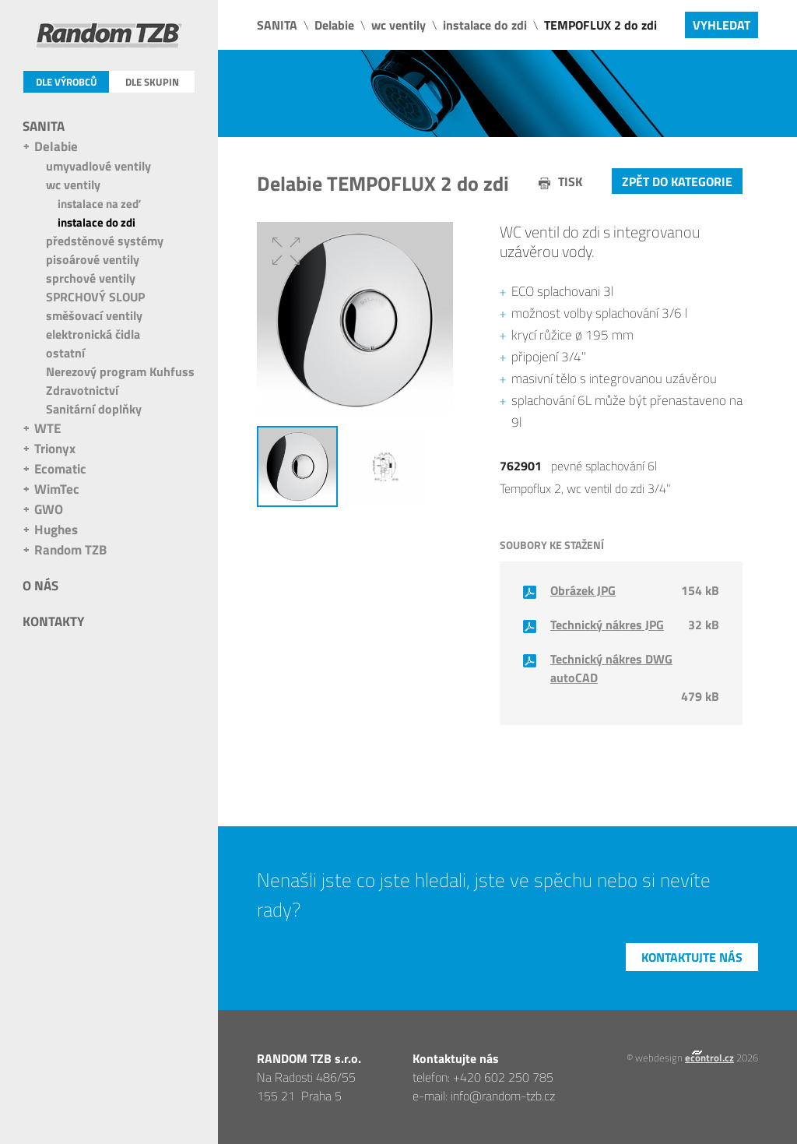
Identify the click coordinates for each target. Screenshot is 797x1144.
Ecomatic (60, 469)
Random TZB (70, 550)
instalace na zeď (99, 204)
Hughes (56, 529)
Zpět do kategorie (677, 181)
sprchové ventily (90, 278)
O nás (40, 586)
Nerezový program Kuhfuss (120, 371)
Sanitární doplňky (94, 409)
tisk (570, 181)
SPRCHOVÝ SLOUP (95, 296)
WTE (47, 428)
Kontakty (53, 621)
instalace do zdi (96, 222)
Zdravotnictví (82, 390)
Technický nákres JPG (607, 624)
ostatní (65, 352)
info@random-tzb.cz (503, 1095)
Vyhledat (721, 25)
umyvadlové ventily (98, 166)
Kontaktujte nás (692, 957)
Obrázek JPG (583, 590)
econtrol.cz (709, 1057)
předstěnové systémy (104, 240)
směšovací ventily (94, 315)
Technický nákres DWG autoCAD (611, 668)
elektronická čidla (93, 334)
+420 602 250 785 (503, 1077)
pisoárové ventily (92, 259)
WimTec (56, 489)
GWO (48, 509)
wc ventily (73, 184)
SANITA (44, 126)
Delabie (56, 146)
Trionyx (54, 448)
